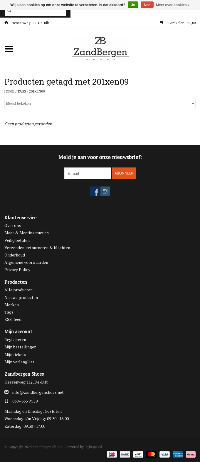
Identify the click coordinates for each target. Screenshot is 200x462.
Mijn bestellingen (20, 347)
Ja (133, 5)
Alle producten (18, 289)
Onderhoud (14, 255)
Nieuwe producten (21, 297)
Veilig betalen (17, 240)
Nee (147, 5)
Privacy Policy (17, 269)
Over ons (12, 225)
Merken (11, 304)
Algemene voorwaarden (26, 262)
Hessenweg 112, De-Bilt (26, 22)
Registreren (15, 339)
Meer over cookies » (173, 5)
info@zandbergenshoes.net (38, 392)
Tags (21, 91)
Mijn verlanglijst (19, 362)
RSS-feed (12, 319)
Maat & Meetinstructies (26, 232)
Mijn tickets (15, 354)
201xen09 (37, 91)
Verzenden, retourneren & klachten (37, 247)
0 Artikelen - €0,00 (178, 22)
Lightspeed (93, 446)
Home (9, 91)
